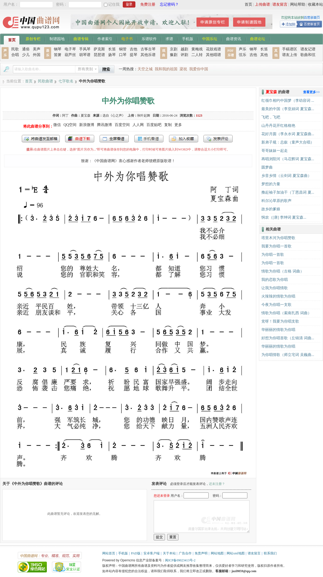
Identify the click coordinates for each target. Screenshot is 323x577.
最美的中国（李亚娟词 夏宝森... (287, 109)
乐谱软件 (149, 38)
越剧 (184, 49)
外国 (36, 55)
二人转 (197, 55)
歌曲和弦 (307, 55)
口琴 (123, 55)
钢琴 (57, 49)
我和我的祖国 (166, 69)
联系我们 (270, 553)
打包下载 (79, 138)
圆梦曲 (267, 167)
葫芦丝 (70, 55)
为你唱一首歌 (272, 255)
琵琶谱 (99, 55)
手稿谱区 (289, 49)
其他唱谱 (213, 55)
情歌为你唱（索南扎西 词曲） (286, 313)
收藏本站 (315, 4)
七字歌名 (65, 81)
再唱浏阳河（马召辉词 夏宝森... (287, 159)
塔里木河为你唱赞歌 (278, 238)
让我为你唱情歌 (274, 288)
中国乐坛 (209, 38)
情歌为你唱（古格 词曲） (282, 271)
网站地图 (217, 553)
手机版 (187, 38)
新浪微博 (86, 125)
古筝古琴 (148, 49)
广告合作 (185, 553)
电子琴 (70, 49)
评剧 (184, 55)
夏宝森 (85, 115)
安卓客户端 (151, 553)
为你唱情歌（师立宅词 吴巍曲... (287, 355)
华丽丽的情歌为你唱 (278, 330)
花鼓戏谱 (213, 49)
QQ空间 (70, 125)
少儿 (26, 55)
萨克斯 (99, 49)
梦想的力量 (270, 184)
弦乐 (242, 55)
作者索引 (105, 38)
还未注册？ (217, 484)
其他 (264, 55)
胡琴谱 (84, 55)
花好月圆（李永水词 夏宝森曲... (287, 134)
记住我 (114, 4)
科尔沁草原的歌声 (276, 201)
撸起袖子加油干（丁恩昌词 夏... (287, 192)
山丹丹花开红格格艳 (278, 126)
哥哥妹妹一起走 (274, 151)
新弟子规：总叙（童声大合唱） (287, 142)
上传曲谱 (262, 4)
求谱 (169, 38)
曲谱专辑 (81, 38)
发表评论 (218, 138)
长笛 (112, 49)
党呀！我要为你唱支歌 (280, 321)
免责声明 (201, 553)
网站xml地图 (236, 553)
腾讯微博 (104, 125)
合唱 (15, 55)
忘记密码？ (169, 4)
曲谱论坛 (257, 38)
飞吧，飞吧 (270, 117)
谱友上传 (289, 55)
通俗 (26, 49)
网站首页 (108, 553)
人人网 (138, 125)
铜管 (123, 49)
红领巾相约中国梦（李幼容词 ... (287, 101)
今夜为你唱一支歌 (276, 305)
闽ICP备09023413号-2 (180, 560)
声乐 (242, 49)
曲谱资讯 (233, 38)
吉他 (133, 49)
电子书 (127, 38)
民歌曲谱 (45, 81)
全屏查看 (114, 138)
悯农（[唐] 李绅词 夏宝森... (283, 217)
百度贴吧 (154, 125)
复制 (168, 125)
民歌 (15, 49)
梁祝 (183, 69)
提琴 (133, 55)
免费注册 (147, 4)
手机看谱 (149, 138)
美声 (36, 49)
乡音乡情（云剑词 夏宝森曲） (286, 176)
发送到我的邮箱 (41, 138)
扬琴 (112, 55)
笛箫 (57, 55)
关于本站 (169, 553)
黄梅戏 (197, 49)
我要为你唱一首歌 (276, 246)
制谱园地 (57, 38)
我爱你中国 (198, 69)
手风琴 (84, 49)
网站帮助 (297, 4)
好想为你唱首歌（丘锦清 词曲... (287, 338)
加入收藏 (183, 138)
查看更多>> (311, 92)
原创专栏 (33, 38)
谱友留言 (279, 4)
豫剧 (173, 55)
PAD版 (136, 553)
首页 (248, 4)
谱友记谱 (307, 49)
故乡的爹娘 (270, 209)
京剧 (173, 49)
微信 (57, 125)
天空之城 (145, 69)
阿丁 (65, 115)
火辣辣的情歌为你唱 (278, 296)
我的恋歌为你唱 (274, 280)
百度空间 (122, 125)
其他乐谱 (148, 55)
